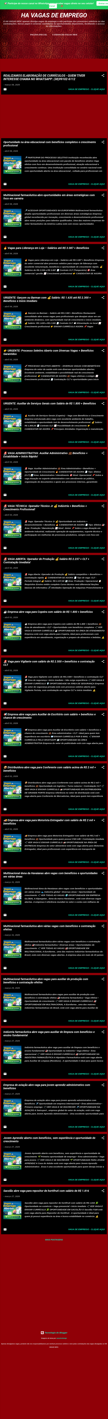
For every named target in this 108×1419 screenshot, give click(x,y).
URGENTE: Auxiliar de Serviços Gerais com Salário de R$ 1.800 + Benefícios (49, 403)
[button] (103, 76)
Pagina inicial (38, 35)
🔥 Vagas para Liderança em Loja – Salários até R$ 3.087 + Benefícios (46, 248)
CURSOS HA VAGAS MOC (65, 35)
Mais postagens (54, 1240)
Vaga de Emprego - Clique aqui (86, 89)
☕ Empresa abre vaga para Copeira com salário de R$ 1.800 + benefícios (48, 611)
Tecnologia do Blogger (54, 1332)
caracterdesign (61, 1338)
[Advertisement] (54, 53)
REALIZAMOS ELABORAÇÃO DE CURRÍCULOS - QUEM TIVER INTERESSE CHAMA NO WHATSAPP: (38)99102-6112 (44, 77)
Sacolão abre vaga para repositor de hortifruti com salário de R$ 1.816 (46, 1190)
